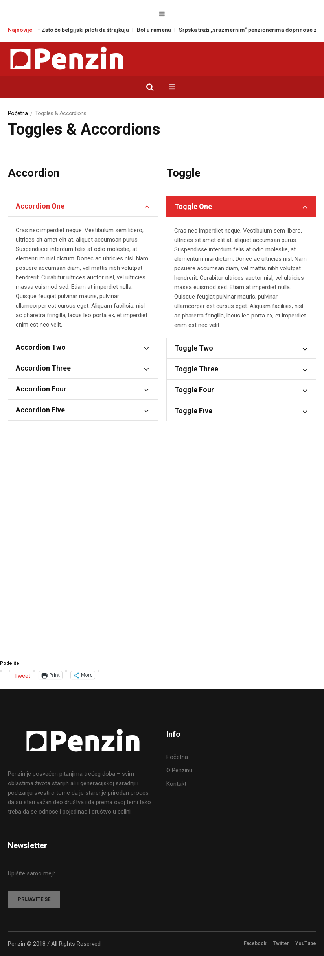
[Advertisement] (162, 561)
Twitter (281, 943)
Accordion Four (41, 389)
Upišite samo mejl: (32, 873)
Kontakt (176, 783)
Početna (18, 113)
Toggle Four (194, 390)
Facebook (255, 943)
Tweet (22, 675)
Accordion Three (43, 368)
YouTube (305, 943)
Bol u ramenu (164, 30)
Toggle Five (193, 410)
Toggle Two (194, 348)
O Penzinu (179, 770)
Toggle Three (196, 369)
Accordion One (40, 206)
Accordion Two (41, 347)
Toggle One (193, 206)
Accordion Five (40, 410)
